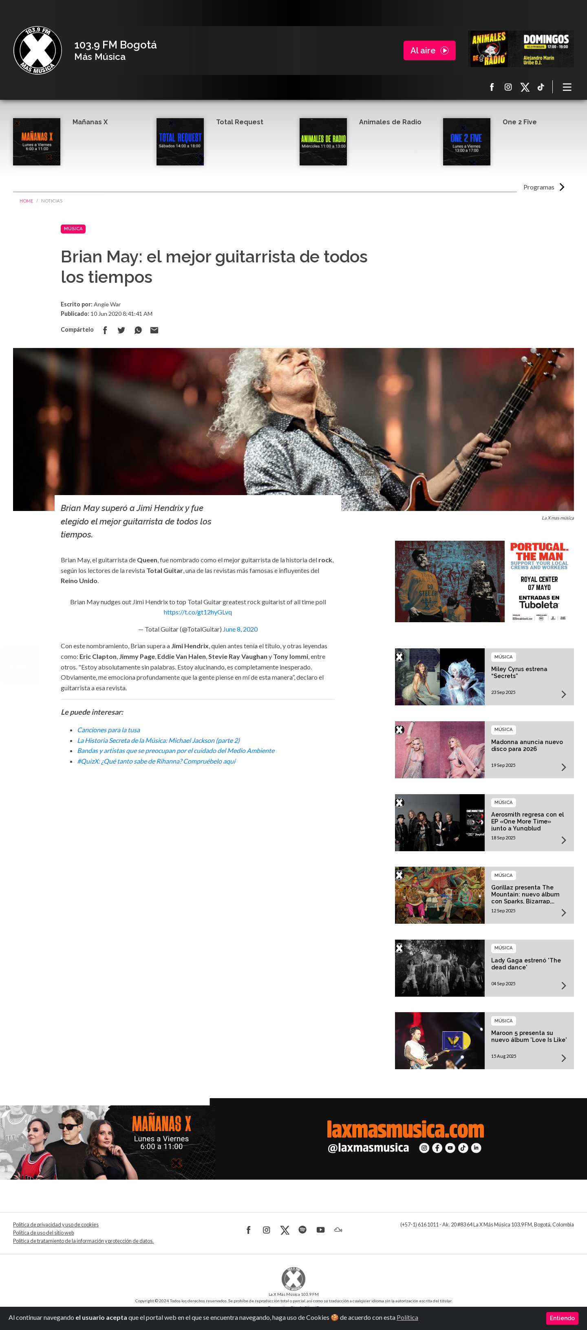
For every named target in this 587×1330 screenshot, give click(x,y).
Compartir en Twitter (121, 330)
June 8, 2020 (240, 629)
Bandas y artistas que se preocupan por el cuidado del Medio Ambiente (175, 750)
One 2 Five (520, 122)
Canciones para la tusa (108, 729)
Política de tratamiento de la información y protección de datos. (83, 1241)
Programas (538, 187)
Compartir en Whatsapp (138, 330)
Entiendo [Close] (562, 1318)
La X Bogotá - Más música (37, 50)
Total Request (239, 122)
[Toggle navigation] (567, 86)
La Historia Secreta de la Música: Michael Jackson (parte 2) (158, 740)
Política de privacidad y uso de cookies (56, 1225)
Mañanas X (90, 122)
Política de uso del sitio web (43, 1233)
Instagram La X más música (508, 87)
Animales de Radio (390, 122)
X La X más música (525, 87)
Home (26, 200)
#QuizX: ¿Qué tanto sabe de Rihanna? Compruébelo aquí (156, 761)
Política (407, 1317)
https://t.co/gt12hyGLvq (198, 612)
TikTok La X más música (541, 87)
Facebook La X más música (492, 87)
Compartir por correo (154, 330)
